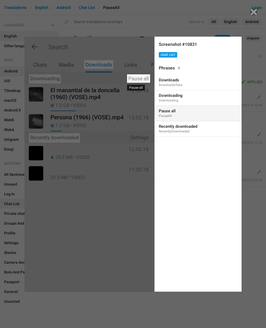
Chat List (168, 55)
